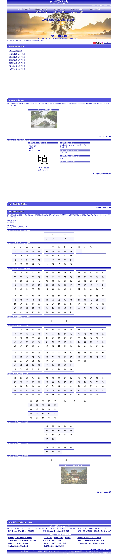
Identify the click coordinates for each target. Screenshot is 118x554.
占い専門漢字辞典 (59, 1)
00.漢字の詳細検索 (15, 51)
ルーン (59, 551)
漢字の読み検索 (77, 9)
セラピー (65, 551)
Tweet (105, 43)
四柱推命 (29, 551)
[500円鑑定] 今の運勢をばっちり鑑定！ (20, 538)
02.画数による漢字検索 (17, 57)
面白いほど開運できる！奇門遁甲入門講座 (90, 543)
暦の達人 (47, 543)
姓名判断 (22, 551)
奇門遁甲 (40, 551)
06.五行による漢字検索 (17, 69)
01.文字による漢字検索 (17, 54)
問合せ (96, 551)
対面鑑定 (68, 538)
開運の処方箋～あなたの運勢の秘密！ (58, 531)
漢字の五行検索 (59, 12)
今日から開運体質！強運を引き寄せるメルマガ (96, 531)
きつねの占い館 (74, 551)
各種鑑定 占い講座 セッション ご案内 (89, 538)
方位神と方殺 (60, 546)
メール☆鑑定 (48, 538)
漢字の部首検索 (94, 9)
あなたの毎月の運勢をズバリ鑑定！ (23, 531)
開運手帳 (47, 551)
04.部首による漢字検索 (17, 63)
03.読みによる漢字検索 (17, 60)
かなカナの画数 (77, 12)
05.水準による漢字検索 (17, 66)
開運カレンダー (49, 546)
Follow (109, 43)
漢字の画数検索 (59, 9)
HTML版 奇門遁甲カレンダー (52, 540)
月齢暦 (59, 543)
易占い (35, 551)
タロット (53, 551)
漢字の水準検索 (41, 12)
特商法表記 (89, 551)
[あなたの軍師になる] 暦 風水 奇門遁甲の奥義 (22, 540)
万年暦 (53, 543)
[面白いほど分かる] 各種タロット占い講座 (90, 540)
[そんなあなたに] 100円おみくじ (18, 546)
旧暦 (64, 543)
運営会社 (82, 551)
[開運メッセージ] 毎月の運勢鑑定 (18, 543)
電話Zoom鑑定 (58, 538)
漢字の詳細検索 (41, 9)
